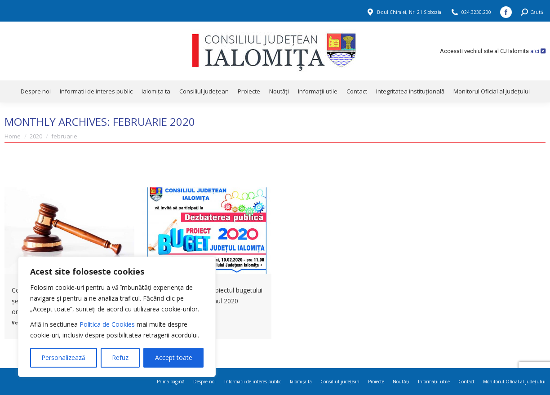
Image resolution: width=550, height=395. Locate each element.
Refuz (120, 357)
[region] (117, 317)
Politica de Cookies (107, 324)
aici (538, 51)
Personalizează (63, 357)
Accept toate (173, 357)
